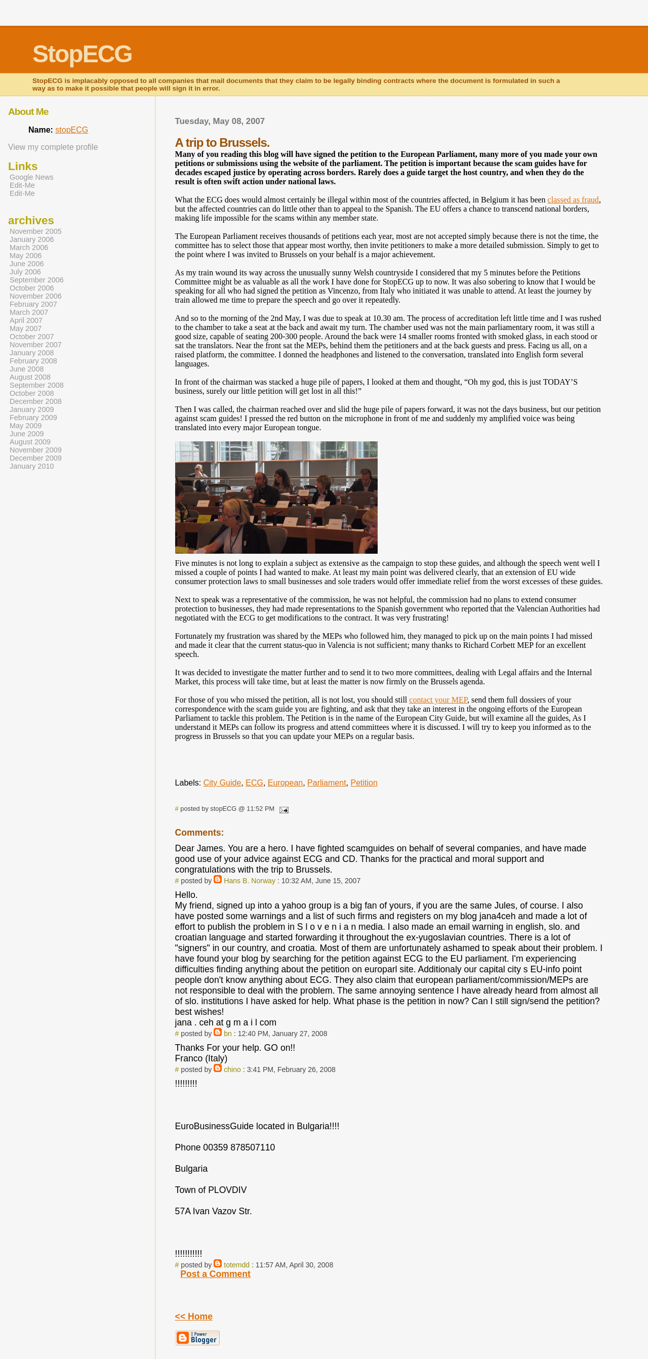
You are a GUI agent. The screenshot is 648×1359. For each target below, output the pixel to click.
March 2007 (29, 312)
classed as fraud (573, 199)
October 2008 (32, 393)
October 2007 (32, 337)
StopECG (82, 53)
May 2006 (26, 256)
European (285, 782)
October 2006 (32, 288)
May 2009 (26, 426)
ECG (254, 782)
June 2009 (27, 434)
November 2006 (36, 296)
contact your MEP (438, 699)
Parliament (326, 782)
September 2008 (37, 385)
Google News (32, 177)
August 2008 (30, 377)
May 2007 (26, 328)
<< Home (194, 1316)
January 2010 (32, 466)
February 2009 (33, 418)
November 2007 (36, 345)
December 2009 (36, 458)
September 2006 (37, 280)
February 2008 (33, 361)
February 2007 (33, 304)
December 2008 (36, 401)
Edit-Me (22, 185)
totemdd (237, 1265)
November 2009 (36, 450)
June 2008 (27, 369)
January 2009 (32, 409)
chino (232, 1069)
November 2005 (36, 231)
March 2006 (29, 247)
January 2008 (32, 353)
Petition (363, 782)
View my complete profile (53, 147)
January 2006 (32, 239)
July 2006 (25, 272)
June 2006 (27, 264)
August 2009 (30, 442)
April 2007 (26, 320)
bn (228, 1033)
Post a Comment (215, 1274)
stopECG (71, 130)
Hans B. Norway (249, 881)
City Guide (222, 782)
